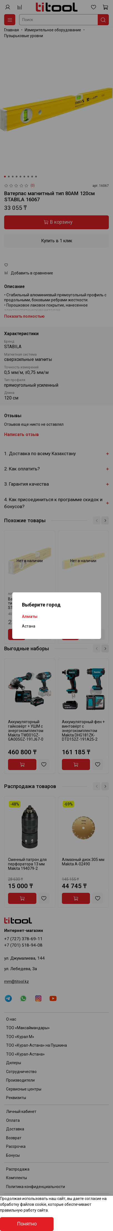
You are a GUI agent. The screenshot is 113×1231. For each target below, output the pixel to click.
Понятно (27, 1224)
